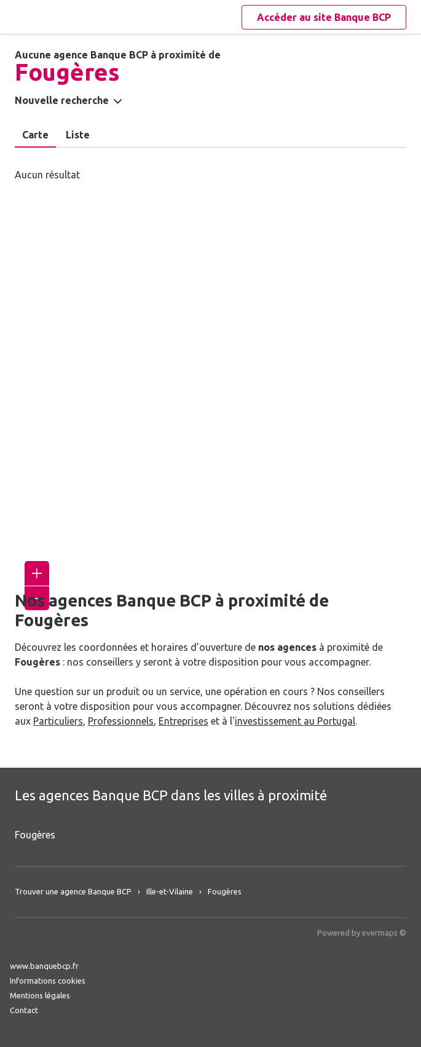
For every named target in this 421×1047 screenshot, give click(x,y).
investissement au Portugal (295, 721)
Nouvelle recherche (62, 100)
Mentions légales (40, 995)
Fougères (35, 834)
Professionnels (121, 721)
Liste (78, 134)
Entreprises (183, 721)
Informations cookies (47, 980)
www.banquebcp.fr (44, 965)
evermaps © (384, 932)
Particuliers (58, 721)
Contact (24, 1010)
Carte (35, 134)
